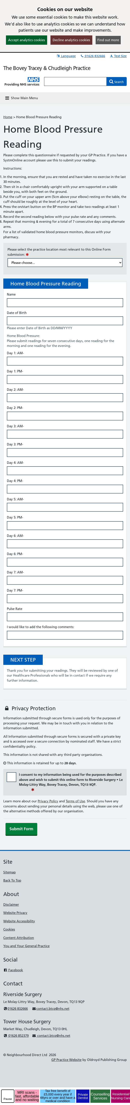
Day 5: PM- (15, 517)
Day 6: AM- (15, 536)
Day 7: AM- (15, 572)
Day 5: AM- (15, 499)
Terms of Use (75, 801)
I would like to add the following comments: (40, 627)
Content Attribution (18, 938)
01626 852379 (16, 1035)
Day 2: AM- (15, 389)
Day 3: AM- (15, 426)
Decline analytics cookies (71, 40)
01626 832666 (92, 56)
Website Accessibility (19, 921)
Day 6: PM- (15, 554)
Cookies (9, 929)
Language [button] (66, 56)
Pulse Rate (14, 609)
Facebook (13, 970)
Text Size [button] (118, 56)
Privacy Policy (48, 801)
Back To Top (12, 880)
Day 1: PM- (15, 371)
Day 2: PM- (15, 408)
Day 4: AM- (15, 463)
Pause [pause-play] (8, 1099)
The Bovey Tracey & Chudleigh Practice (46, 68)
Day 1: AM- (15, 353)
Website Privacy (15, 913)
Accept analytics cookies (26, 40)
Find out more (108, 40)
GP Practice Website (66, 1060)
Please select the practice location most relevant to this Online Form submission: (59, 252)
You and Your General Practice (26, 946)
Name (11, 294)
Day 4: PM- (15, 481)
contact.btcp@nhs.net (50, 1008)
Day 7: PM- (15, 590)
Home (7, 117)
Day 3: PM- (15, 444)
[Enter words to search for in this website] (75, 81)
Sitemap (9, 872)
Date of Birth (17, 313)
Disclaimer (11, 904)
